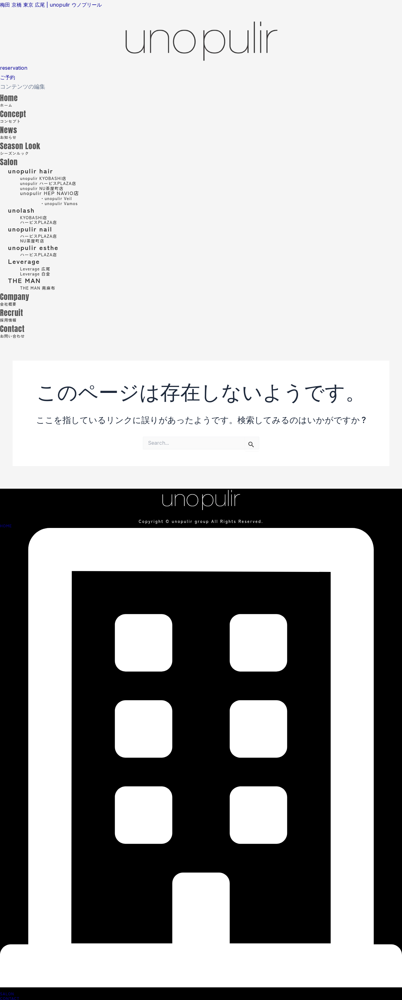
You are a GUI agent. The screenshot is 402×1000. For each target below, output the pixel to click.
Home (13, 96)
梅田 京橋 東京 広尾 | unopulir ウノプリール (55, 4)
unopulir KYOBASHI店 (48, 178)
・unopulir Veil (59, 198)
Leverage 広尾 (38, 268)
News (12, 128)
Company (21, 295)
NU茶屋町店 (34, 240)
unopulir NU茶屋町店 (47, 188)
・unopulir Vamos (63, 203)
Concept (19, 112)
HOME (6, 525)
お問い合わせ (16, 335)
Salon (13, 160)
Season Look (29, 144)
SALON (7, 992)
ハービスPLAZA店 (41, 222)
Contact (18, 327)
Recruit (17, 311)
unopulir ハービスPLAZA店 (55, 183)
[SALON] (201, 985)
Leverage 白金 (38, 273)
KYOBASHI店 (36, 217)
